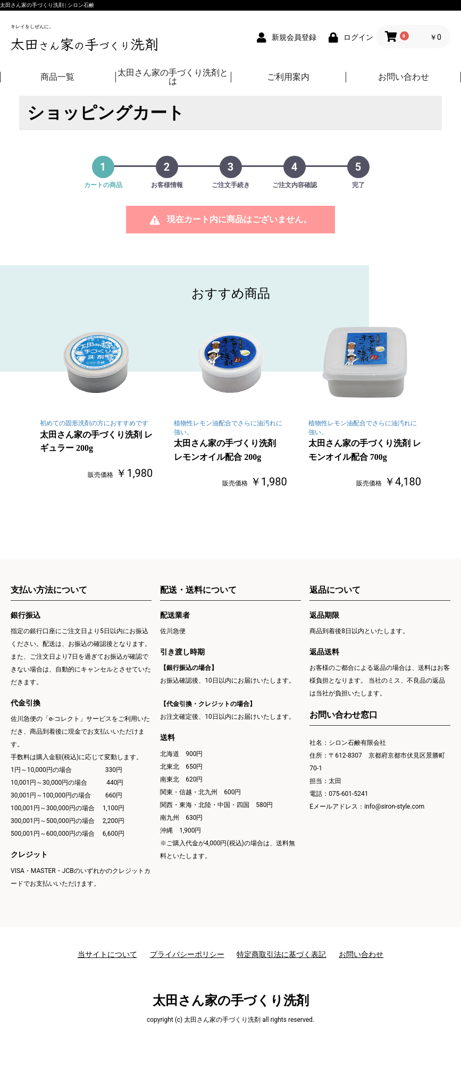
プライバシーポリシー (187, 954)
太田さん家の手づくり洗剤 (231, 1000)
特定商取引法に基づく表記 (281, 954)
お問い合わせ (361, 954)
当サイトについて (107, 954)
